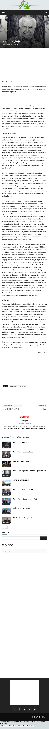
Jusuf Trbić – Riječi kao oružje (24, 490)
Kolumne (6, 447)
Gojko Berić (23, 386)
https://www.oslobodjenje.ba (24, 423)
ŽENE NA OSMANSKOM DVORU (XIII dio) (12, 409)
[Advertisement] (24, 66)
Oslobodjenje (24, 421)
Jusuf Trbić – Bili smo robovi (23, 442)
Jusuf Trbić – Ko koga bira (22, 518)
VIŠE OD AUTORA (23, 437)
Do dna (45, 409)
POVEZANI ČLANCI (8, 437)
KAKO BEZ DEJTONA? (21, 461)
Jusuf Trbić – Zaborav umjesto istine (26, 499)
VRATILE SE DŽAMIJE (21, 480)
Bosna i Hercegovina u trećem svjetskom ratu (30, 471)
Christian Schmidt (14, 386)
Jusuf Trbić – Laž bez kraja (23, 452)
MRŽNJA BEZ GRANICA (21, 508)
